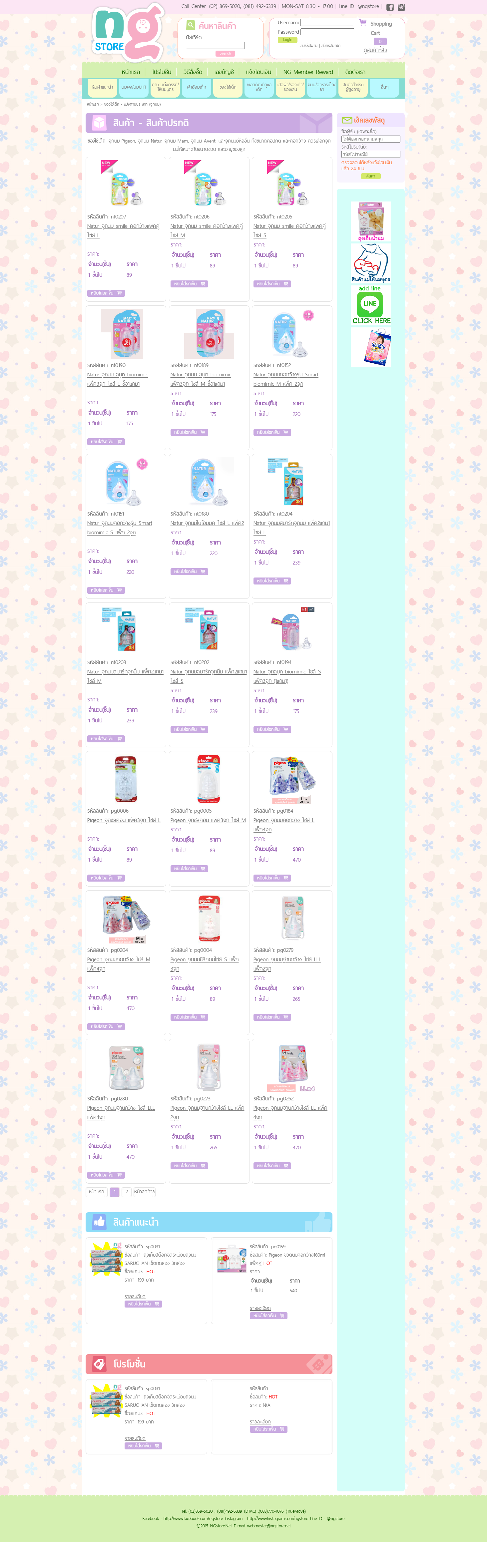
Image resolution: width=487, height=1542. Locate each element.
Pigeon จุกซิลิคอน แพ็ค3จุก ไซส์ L (124, 820)
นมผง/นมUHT (134, 87)
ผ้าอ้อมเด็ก (196, 87)
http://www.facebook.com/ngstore (193, 1518)
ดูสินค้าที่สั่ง (375, 50)
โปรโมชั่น (161, 72)
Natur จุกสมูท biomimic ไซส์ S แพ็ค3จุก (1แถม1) (287, 676)
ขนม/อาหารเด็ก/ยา (321, 87)
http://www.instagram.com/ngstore (277, 1518)
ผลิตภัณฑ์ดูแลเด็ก (259, 87)
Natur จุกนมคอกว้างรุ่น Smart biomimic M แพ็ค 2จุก (285, 379)
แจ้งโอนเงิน (258, 72)
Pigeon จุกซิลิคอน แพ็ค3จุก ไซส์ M (208, 820)
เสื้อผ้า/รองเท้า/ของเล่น (290, 87)
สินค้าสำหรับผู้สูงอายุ (353, 87)
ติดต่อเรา (355, 72)
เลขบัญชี (224, 72)
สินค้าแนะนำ (102, 87)
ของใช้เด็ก (228, 87)
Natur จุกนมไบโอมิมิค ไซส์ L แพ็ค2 (207, 523)
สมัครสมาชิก (330, 45)
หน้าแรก (131, 72)
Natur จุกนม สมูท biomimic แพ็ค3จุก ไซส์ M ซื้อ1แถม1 (201, 379)
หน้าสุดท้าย (144, 1191)
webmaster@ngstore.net (269, 1525)
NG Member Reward (308, 72)
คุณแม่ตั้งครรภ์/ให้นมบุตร (165, 87)
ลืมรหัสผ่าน (308, 45)
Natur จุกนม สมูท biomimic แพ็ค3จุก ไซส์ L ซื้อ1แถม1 (117, 379)
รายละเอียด (135, 1296)
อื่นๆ (384, 87)
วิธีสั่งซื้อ (193, 72)
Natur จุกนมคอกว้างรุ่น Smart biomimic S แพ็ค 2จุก (119, 527)
